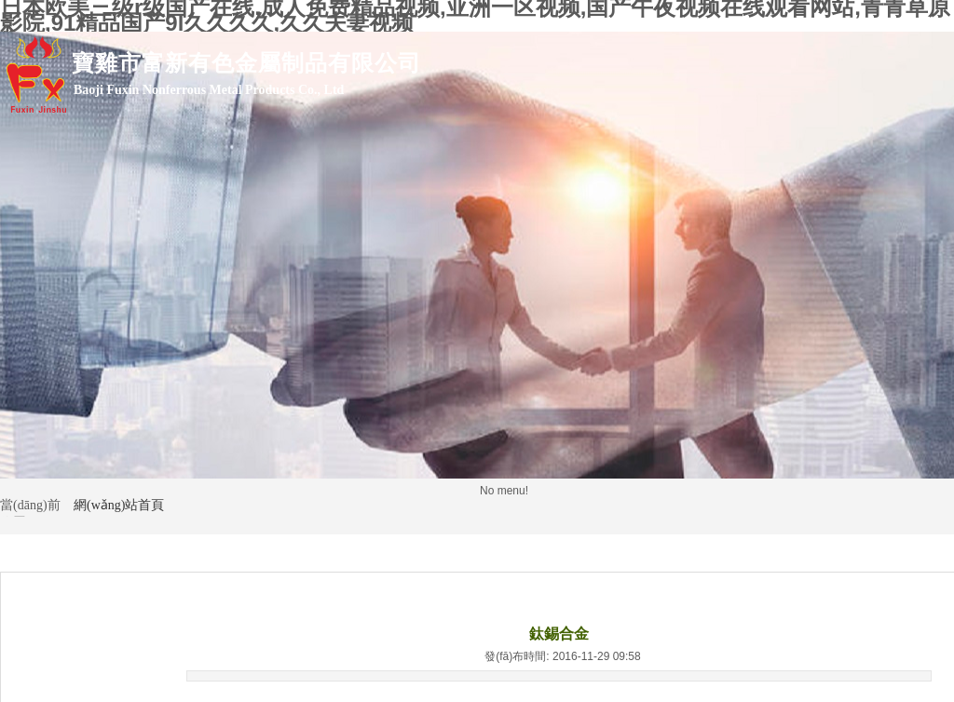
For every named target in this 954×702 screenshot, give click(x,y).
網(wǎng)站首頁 (119, 505)
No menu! (504, 490)
